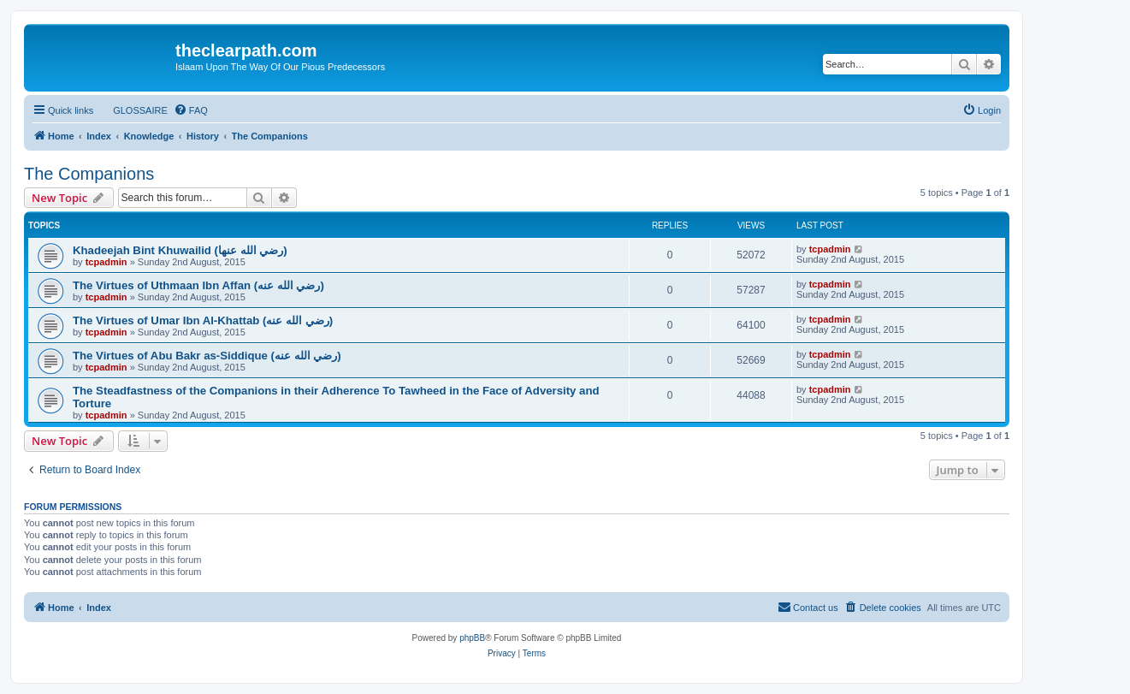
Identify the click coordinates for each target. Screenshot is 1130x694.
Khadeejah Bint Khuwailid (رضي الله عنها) (180, 250)
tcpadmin (106, 262)
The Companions (89, 173)
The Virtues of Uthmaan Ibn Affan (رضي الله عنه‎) (198, 285)
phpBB (472, 638)
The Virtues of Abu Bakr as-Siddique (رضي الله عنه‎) (207, 355)
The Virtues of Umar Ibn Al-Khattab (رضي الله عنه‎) (203, 320)
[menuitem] (133, 110)
